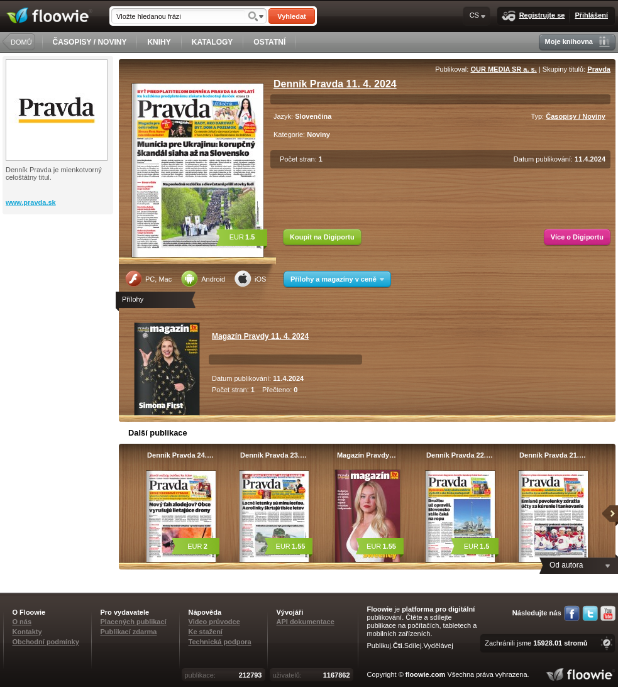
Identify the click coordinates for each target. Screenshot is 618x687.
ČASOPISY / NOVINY (90, 42)
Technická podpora (220, 642)
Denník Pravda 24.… (180, 455)
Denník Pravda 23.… (273, 455)
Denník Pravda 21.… (552, 455)
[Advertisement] (59, 264)
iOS (250, 278)
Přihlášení (591, 15)
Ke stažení (206, 631)
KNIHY (158, 42)
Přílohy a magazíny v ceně (337, 279)
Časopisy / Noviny (575, 116)
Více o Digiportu (577, 237)
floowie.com (426, 674)
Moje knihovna (577, 41)
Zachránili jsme (536, 643)
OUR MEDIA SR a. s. (503, 69)
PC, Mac (148, 278)
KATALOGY (212, 42)
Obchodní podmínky (46, 642)
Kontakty (27, 631)
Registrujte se (533, 16)
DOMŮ (21, 42)
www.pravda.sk (31, 202)
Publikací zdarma (129, 631)
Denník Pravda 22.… (459, 455)
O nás (22, 621)
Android (203, 278)
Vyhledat (291, 16)
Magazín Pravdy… (366, 455)
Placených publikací (134, 621)
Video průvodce (214, 621)
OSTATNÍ (269, 42)
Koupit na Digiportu (322, 237)
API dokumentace (305, 621)
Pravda (598, 69)
